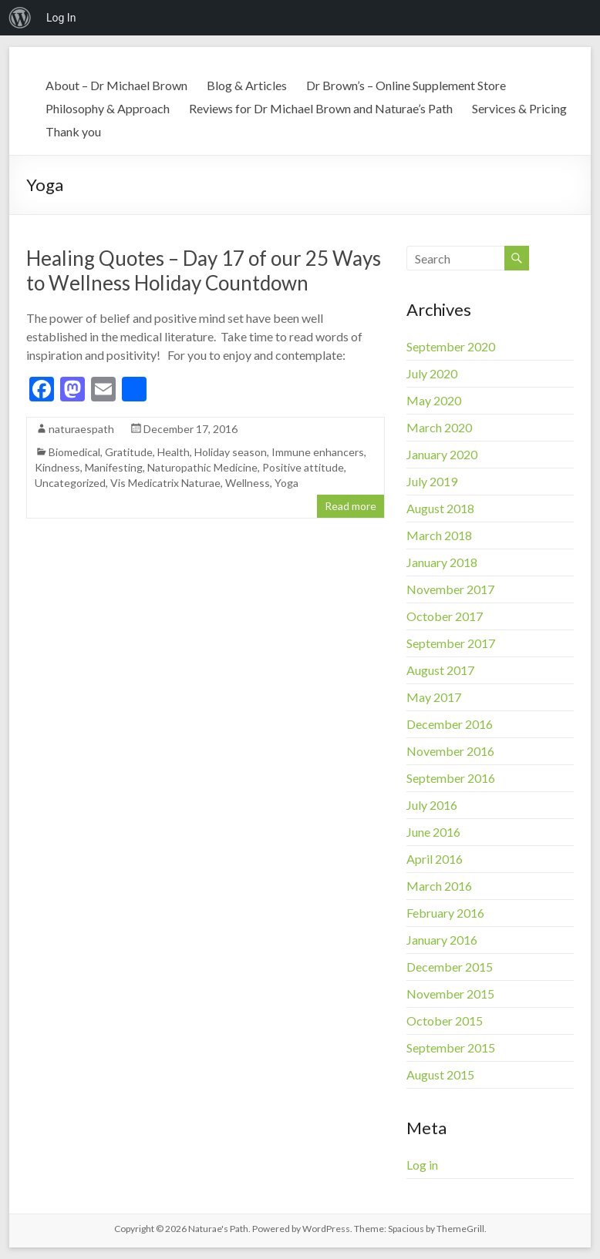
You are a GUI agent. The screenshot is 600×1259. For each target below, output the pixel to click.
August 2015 (440, 1074)
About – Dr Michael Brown (116, 85)
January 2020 (441, 454)
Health (173, 451)
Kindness (57, 467)
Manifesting (114, 467)
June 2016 (433, 831)
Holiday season (230, 451)
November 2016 (450, 751)
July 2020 (431, 373)
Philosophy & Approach (108, 108)
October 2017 (444, 616)
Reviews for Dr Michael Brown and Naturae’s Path (321, 108)
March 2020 (439, 427)
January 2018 (441, 562)
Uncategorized (70, 482)
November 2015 (450, 993)
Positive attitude (303, 467)
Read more (350, 505)
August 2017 (440, 670)
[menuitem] (20, 17)
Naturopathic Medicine (202, 467)
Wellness (247, 482)
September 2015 (450, 1047)
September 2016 (450, 778)
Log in (422, 1164)
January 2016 (441, 939)
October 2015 (444, 1020)
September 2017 (450, 643)
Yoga (286, 482)
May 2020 (433, 400)
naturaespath (81, 428)
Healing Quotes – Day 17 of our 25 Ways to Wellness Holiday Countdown (203, 270)
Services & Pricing (519, 108)
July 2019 (431, 481)
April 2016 (434, 858)
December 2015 (449, 966)
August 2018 (440, 508)
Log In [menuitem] (61, 18)
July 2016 (431, 804)
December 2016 (449, 724)
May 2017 (433, 697)
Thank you (73, 131)
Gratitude (129, 451)
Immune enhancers (317, 451)
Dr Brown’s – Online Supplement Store (406, 85)
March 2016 (439, 885)
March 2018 (439, 535)
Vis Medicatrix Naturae (165, 482)
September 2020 (450, 346)
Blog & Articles (247, 85)
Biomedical (74, 451)
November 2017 (450, 589)
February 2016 (445, 912)
